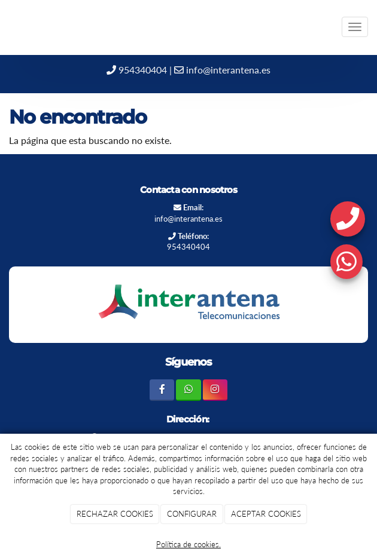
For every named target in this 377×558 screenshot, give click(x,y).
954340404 (137, 69)
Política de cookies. (188, 544)
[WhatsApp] (188, 389)
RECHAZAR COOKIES (115, 514)
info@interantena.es (222, 69)
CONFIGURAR (192, 514)
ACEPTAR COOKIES (266, 514)
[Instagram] (215, 389)
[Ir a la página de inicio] (6, 27)
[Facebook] (162, 389)
